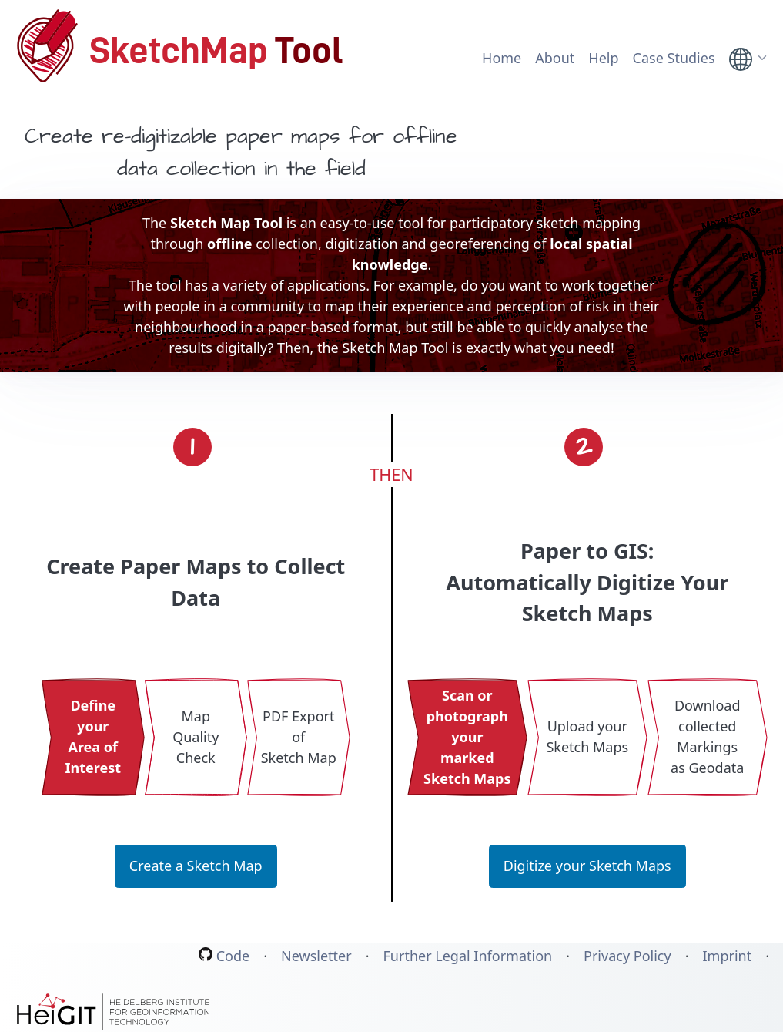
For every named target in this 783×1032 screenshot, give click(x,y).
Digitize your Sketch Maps (587, 865)
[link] (749, 59)
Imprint (726, 957)
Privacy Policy (627, 957)
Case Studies (674, 58)
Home (501, 58)
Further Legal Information (468, 957)
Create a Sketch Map (196, 865)
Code (224, 956)
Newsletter (316, 957)
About (554, 58)
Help (603, 58)
